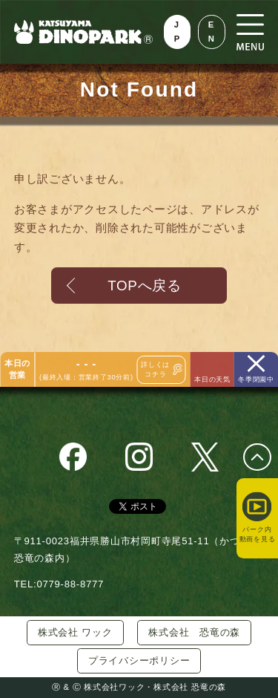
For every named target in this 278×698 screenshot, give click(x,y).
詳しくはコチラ (155, 369)
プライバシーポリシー (139, 660)
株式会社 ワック (75, 632)
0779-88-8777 (70, 584)
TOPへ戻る (144, 285)
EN (211, 31)
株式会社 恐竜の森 (194, 632)
